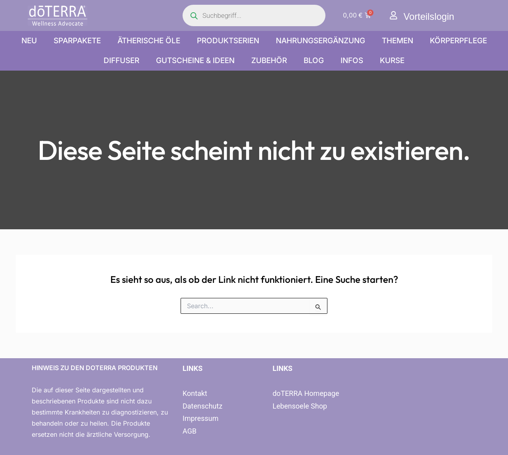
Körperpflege (458, 40)
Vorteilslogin (429, 16)
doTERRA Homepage (306, 393)
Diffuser (121, 60)
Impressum (201, 418)
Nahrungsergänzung (320, 40)
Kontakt (195, 393)
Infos (352, 60)
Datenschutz (202, 406)
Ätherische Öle (148, 40)
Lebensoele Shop (300, 406)
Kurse (392, 60)
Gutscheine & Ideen (195, 60)
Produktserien (228, 40)
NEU (29, 40)
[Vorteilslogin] (393, 15)
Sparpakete (77, 40)
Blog (314, 60)
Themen (397, 40)
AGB (189, 431)
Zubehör (269, 60)
